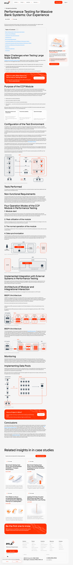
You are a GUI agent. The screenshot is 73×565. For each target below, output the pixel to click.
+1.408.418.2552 (51, 558)
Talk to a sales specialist (14, 81)
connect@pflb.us (49, 559)
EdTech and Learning (44, 550)
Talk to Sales (58, 2)
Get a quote (41, 414)
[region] (12, 560)
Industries (28, 2)
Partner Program (25, 547)
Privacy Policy (18, 559)
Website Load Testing (35, 547)
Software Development (44, 544)
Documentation (52, 547)
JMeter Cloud (34, 544)
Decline (7, 561)
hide (17, 29)
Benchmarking (25, 544)
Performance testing (39, 78)
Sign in (66, 2)
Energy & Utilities (43, 547)
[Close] (21, 559)
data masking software (32, 141)
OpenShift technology (32, 331)
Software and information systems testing (12, 60)
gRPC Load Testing (34, 550)
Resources (35, 2)
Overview (33, 542)
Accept (17, 561)
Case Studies (52, 542)
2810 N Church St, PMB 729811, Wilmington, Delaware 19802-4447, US (33, 558)
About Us (60, 542)
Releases (51, 550)
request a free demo (16, 434)
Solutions (16, 2)
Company (60, 541)
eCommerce (42, 542)
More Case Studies (41, 456)
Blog (50, 544)
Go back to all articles (11, 8)
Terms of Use (61, 547)
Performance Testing (26, 542)
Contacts (60, 544)
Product (22, 2)
